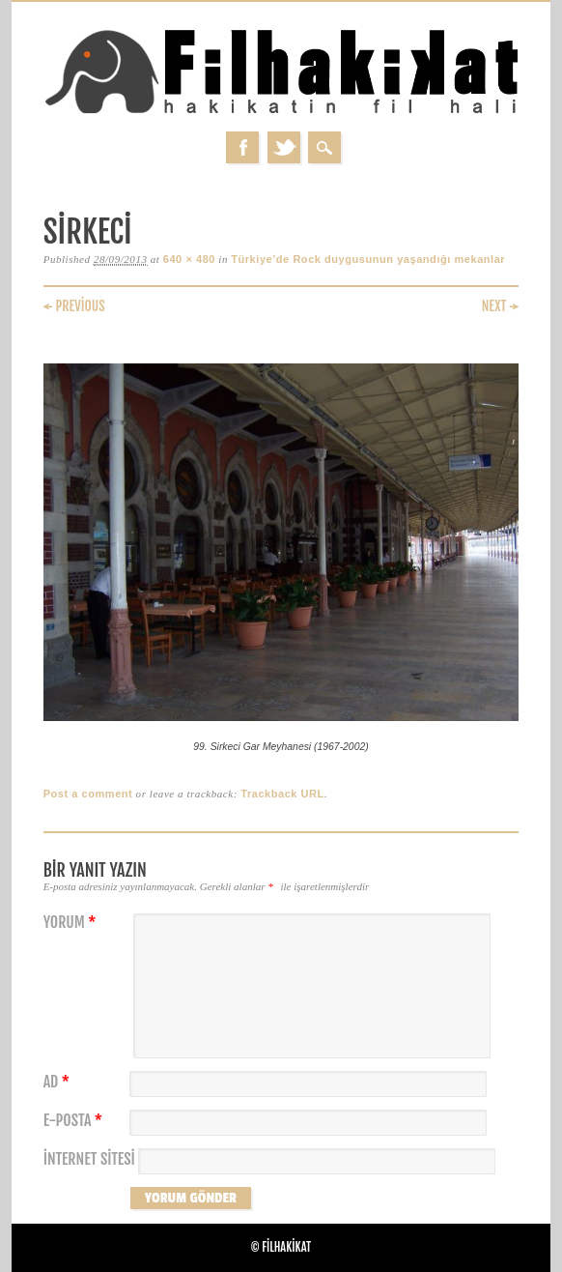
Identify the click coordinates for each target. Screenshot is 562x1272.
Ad (58, 1082)
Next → (501, 306)
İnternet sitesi (89, 1159)
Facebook (242, 147)
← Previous (74, 306)
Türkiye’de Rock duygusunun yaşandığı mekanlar (368, 259)
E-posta (75, 1121)
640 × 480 (189, 259)
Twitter (283, 147)
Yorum (72, 922)
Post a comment (88, 793)
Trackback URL (282, 793)
